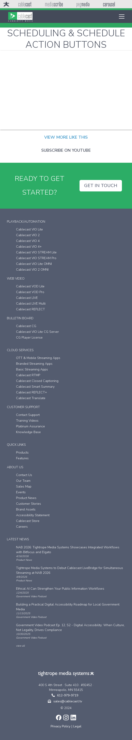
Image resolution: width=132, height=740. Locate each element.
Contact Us (24, 475)
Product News (26, 498)
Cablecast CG (26, 326)
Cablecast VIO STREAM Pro (36, 258)
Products (22, 452)
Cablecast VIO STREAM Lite (36, 252)
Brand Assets (26, 509)
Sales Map (23, 486)
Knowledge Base (28, 432)
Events (21, 492)
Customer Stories (28, 504)
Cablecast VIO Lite (29, 229)
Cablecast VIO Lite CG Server (37, 332)
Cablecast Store (27, 521)
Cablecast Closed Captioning (37, 381)
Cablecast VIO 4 (28, 241)
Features (22, 458)
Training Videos (27, 420)
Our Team (23, 481)
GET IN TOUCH (100, 185)
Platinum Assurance (30, 426)
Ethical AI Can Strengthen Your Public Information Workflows (60, 588)
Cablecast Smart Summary (35, 386)
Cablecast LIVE (27, 298)
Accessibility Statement (33, 515)
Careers (22, 526)
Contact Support (28, 415)
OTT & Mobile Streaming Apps (38, 358)
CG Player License (29, 337)
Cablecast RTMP (28, 375)
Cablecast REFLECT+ (31, 392)
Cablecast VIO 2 (28, 235)
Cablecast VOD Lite (30, 286)
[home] (20, 16)
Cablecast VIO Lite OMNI (34, 264)
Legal (77, 726)
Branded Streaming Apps (34, 364)
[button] (120, 16)
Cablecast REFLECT (30, 309)
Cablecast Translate (30, 398)
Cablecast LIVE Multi (31, 303)
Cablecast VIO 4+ (29, 246)
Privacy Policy (60, 726)
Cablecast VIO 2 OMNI (32, 269)
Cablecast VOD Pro (30, 292)
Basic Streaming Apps (32, 369)
